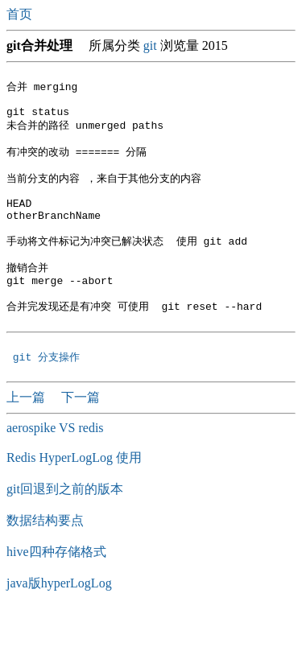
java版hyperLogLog (59, 621)
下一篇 (80, 435)
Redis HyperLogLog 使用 (74, 495)
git (150, 45)
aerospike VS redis (55, 465)
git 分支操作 (49, 394)
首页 (20, 14)
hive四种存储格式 (56, 589)
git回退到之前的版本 (64, 527)
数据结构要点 (45, 558)
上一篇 (27, 435)
